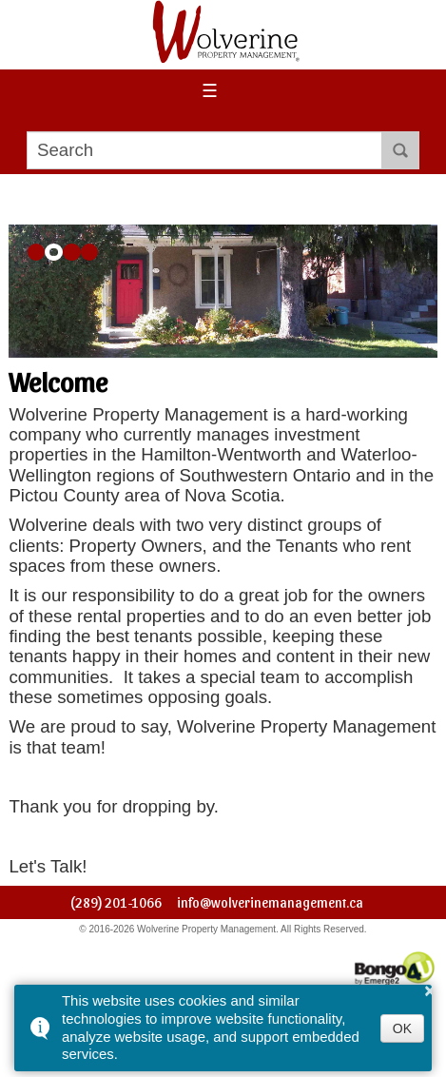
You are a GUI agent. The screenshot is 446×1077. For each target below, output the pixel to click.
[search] (204, 150)
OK (402, 1028)
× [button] (430, 990)
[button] (37, 253)
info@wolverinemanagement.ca (270, 902)
